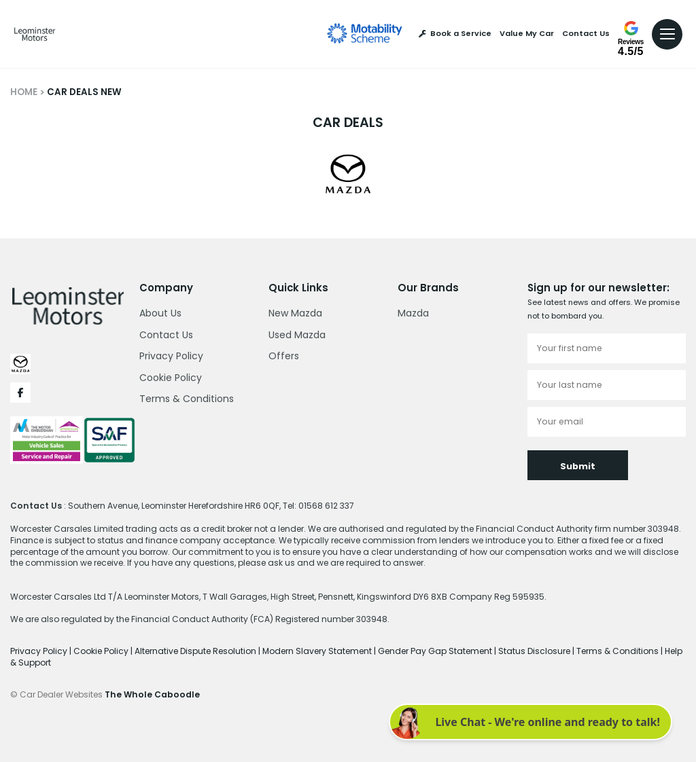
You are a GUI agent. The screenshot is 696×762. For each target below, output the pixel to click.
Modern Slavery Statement (318, 651)
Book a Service (455, 33)
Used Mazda (297, 335)
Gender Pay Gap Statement (436, 651)
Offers (283, 356)
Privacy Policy (171, 356)
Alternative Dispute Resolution (196, 651)
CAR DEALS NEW (84, 92)
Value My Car (527, 33)
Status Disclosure (535, 651)
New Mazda (295, 313)
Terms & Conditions (186, 398)
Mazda (413, 313)
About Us (160, 313)
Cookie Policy (170, 377)
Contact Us (586, 33)
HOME (23, 92)
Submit (577, 466)
